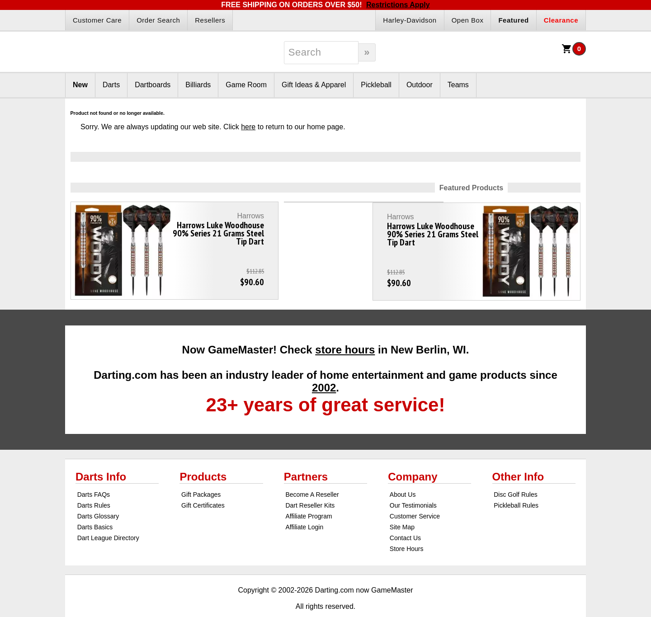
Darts (111, 85)
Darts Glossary (98, 497)
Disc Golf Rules (515, 475)
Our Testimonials (413, 486)
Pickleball (376, 85)
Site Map (402, 508)
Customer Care (97, 20)
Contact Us (405, 519)
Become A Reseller (312, 475)
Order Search (158, 20)
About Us (403, 475)
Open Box (468, 20)
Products (202, 458)
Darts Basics (95, 508)
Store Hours (407, 529)
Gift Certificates (203, 486)
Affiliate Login (304, 508)
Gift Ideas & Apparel (314, 85)
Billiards (198, 85)
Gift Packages (201, 475)
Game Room (246, 85)
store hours (345, 331)
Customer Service (415, 497)
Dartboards (152, 85)
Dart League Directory (108, 519)
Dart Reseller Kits (310, 486)
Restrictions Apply (398, 5)
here (248, 127)
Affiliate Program (308, 497)
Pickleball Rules (516, 486)
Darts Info (100, 458)
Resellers (210, 20)
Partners (306, 458)
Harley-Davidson (409, 20)
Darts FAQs (93, 475)
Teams (458, 85)
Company (412, 458)
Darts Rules (93, 486)
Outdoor (419, 85)
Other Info (518, 458)
